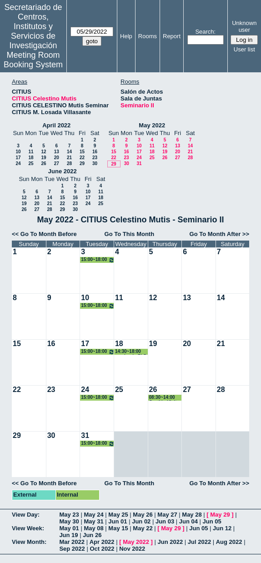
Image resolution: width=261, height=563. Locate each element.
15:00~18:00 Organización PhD (98, 260)
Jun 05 (212, 521)
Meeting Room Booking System (33, 59)
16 (94, 151)
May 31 (93, 521)
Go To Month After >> (219, 234)
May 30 (69, 521)
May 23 (69, 514)
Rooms (147, 36)
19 (43, 157)
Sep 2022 (72, 548)
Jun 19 (68, 535)
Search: (205, 31)
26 (43, 163)
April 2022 (56, 125)
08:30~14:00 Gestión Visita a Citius (164, 398)
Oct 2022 (102, 548)
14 (69, 151)
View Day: (26, 514)
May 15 (118, 528)
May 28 (191, 514)
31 (138, 163)
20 (56, 157)
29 (82, 163)
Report (172, 36)
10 (17, 151)
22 (82, 157)
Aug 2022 (229, 541)
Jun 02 (141, 521)
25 (30, 163)
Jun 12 (222, 528)
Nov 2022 (132, 548)
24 (17, 163)
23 (94, 157)
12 (43, 151)
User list (244, 49)
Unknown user (244, 26)
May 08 (93, 528)
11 (30, 151)
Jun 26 (92, 535)
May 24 (93, 514)
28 (69, 163)
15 (82, 151)
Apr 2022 (102, 541)
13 (56, 151)
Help (126, 36)
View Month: (29, 541)
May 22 (142, 528)
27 (56, 163)
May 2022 (152, 125)
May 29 (220, 514)
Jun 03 (165, 521)
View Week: (28, 528)
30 (94, 163)
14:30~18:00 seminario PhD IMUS (131, 352)
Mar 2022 (72, 541)
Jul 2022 (199, 541)
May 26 (142, 514)
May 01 (69, 528)
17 (17, 157)
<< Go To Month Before (44, 234)
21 (69, 157)
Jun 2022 (170, 541)
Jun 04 (188, 521)
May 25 (118, 514)
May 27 (167, 514)
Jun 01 (117, 521)
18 (30, 157)
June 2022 (62, 171)
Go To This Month (130, 234)
